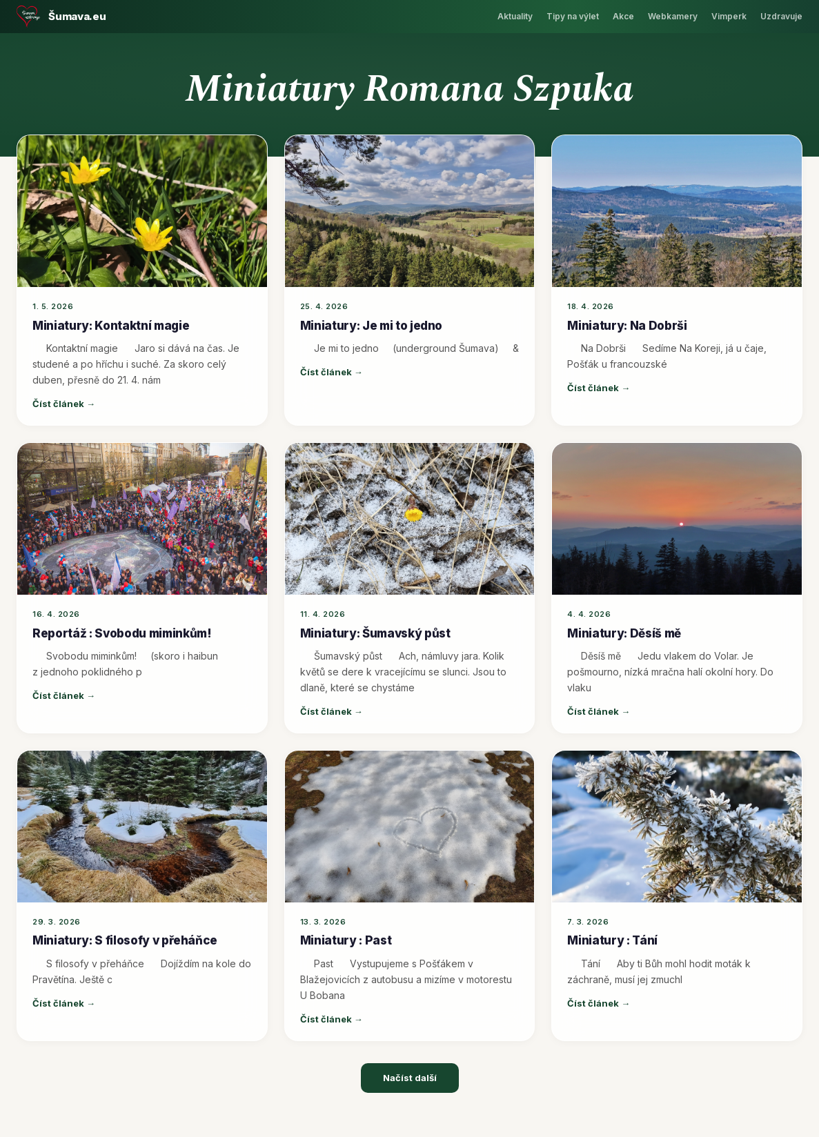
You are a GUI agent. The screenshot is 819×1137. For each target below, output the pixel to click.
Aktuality (515, 16)
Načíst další (410, 1077)
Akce (623, 16)
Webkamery (673, 16)
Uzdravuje (781, 16)
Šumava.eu (77, 16)
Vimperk (729, 16)
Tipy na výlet (572, 16)
